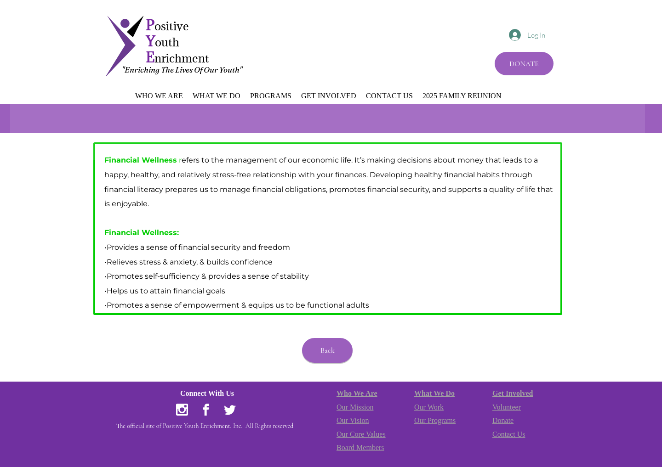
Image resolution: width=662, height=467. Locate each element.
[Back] (327, 350)
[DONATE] (524, 63)
